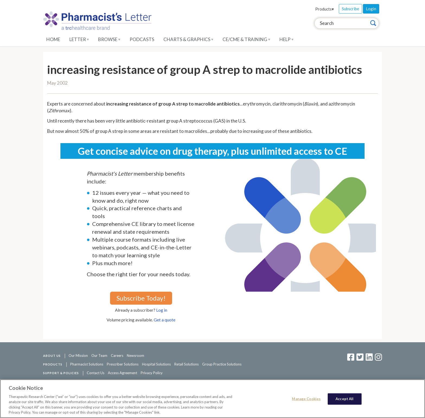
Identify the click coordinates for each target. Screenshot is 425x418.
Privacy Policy (152, 373)
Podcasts (142, 39)
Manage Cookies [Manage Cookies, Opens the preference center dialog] (306, 399)
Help (286, 39)
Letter (79, 39)
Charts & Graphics (188, 39)
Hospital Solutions (156, 364)
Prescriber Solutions (123, 364)
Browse (109, 39)
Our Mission (78, 355)
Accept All (344, 399)
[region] (212, 398)
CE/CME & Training (246, 39)
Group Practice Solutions (222, 364)
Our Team (99, 355)
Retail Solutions (186, 364)
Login (371, 8)
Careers (117, 355)
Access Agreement (122, 373)
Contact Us (95, 373)
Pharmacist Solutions (86, 364)
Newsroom (135, 355)
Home (53, 39)
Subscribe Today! (141, 298)
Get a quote (164, 319)
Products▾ (324, 8)
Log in (161, 309)
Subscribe (350, 8)
